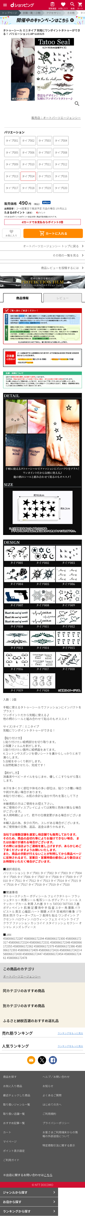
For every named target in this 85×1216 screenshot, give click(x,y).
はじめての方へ (52, 1104)
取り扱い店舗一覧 (14, 1114)
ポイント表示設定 (14, 1151)
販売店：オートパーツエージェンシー (56, 118)
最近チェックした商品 (16, 1095)
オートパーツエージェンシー (22, 976)
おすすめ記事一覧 (14, 1123)
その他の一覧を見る (66, 255)
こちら (48, 1175)
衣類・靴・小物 (31, 13)
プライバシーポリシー (56, 1123)
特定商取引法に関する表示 (59, 1145)
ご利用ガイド (11, 1160)
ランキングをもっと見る (70, 1033)
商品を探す (10, 1077)
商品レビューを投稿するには (60, 267)
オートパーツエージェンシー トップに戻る (51, 246)
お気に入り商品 (12, 1086)
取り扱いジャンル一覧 (16, 1104)
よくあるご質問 (52, 1095)
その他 (71, 13)
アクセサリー (53, 13)
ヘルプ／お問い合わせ (56, 1077)
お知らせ (48, 1086)
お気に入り (11, 235)
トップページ (9, 13)
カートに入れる (53, 233)
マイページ (10, 1141)
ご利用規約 (49, 1114)
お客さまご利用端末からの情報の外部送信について (60, 1134)
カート (7, 1132)
